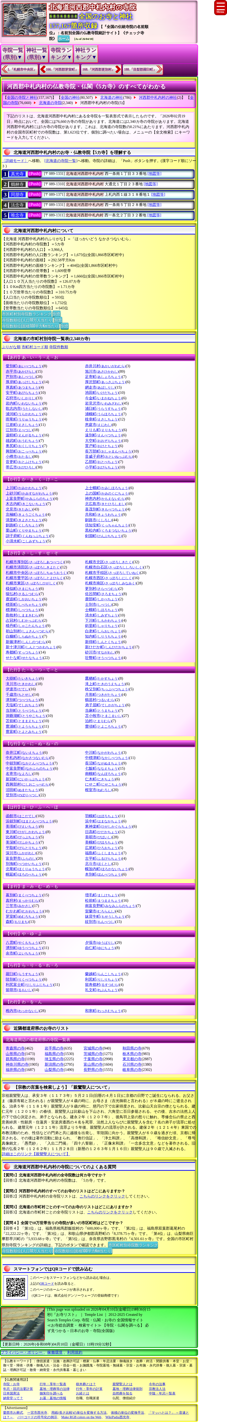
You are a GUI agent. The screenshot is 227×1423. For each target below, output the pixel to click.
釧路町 (22, 525)
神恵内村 (105, 499)
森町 (17, 922)
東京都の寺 (132, 1059)
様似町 (22, 589)
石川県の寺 (132, 1064)
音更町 (24, 462)
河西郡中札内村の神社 (158, 98)
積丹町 (26, 626)
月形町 (103, 694)
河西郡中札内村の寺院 (99, 103)
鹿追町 (24, 599)
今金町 (103, 398)
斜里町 (101, 626)
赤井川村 (105, 366)
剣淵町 (103, 536)
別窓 (56, 313)
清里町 (24, 520)
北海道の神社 (111, 98)
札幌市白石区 (114, 567)
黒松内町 (108, 530)
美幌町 (101, 842)
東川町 (26, 832)
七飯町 (101, 768)
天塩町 (22, 705)
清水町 (101, 615)
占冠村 (24, 620)
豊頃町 (103, 726)
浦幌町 (103, 414)
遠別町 (103, 435)
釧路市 (98, 520)
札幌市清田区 (33, 567)
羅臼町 (22, 974)
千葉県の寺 (93, 1059)
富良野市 (21, 858)
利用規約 (74, 1352)
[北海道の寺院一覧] (60, 161)
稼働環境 (54, 1352)
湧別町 (24, 948)
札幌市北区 (109, 562)
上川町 (24, 488)
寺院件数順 (58, 347)
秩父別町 (107, 689)
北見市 (19, 509)
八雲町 (22, 943)
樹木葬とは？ (86, 1384)
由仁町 (100, 948)
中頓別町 (29, 763)
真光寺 (17, 174)
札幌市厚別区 (35, 562)
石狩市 (21, 398)
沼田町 (22, 790)
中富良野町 (29, 768)
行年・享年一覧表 (53, 1384)
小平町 (101, 467)
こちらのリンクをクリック (102, 1196)
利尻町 (101, 979)
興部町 (24, 451)
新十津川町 (31, 647)
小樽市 (19, 456)
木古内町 (26, 504)
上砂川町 (29, 493)
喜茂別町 (105, 509)
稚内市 (22, 1011)
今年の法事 (157, 1384)
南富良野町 (110, 906)
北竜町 (26, 869)
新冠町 (26, 779)
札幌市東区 (31, 583)
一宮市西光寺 (37, 1412)
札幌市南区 (110, 583)
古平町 (103, 858)
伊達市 (17, 689)
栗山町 (24, 530)
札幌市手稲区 (112, 573)
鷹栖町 (101, 678)
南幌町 (103, 774)
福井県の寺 (15, 1070)
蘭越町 (103, 974)
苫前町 (24, 721)
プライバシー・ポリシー (22, 1352)
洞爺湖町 (26, 716)
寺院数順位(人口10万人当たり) (27, 320)
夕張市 (100, 943)
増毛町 (101, 895)
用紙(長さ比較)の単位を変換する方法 (79, 1412)
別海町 (24, 864)
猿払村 (22, 594)
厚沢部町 (105, 382)
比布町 (22, 837)
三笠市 (19, 906)
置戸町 (101, 446)
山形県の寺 (15, 1054)
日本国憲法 (11, 1393)
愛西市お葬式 (13, 1412)
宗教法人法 (157, 1389)
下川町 (103, 620)
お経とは (82, 1393)
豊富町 (24, 732)
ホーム (63, 38)
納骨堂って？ (13, 1398)
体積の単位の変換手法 (127, 1412)
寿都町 (22, 652)
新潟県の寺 (54, 1064)
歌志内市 (24, 408)
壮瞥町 (103, 658)
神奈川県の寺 (17, 1064)
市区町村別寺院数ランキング (26, 313)
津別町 (22, 700)
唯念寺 (17, 215)
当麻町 (101, 710)
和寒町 (103, 1011)
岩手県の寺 (54, 1048)
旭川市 (101, 371)
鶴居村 (100, 700)
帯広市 (21, 467)
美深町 (22, 842)
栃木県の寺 (132, 1054)
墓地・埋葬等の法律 (55, 1389)
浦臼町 (103, 408)
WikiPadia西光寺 (117, 1417)
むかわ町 (24, 911)
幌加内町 (107, 869)
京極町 (26, 514)
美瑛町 (22, 826)
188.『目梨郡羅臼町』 (140, 69)
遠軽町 (24, 435)
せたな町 (24, 658)
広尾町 (101, 848)
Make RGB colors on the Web (81, 1417)
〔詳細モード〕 (15, 161)
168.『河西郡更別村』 (98, 69)
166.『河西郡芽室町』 (62, 69)
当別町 (24, 710)
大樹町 (22, 678)
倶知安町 (107, 525)
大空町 (103, 441)
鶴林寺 (17, 184)
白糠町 (24, 636)
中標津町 (107, 758)
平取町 (24, 848)
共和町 (103, 514)
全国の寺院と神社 (22, 98)
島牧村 (22, 615)
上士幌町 (107, 488)
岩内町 (24, 403)
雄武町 (22, 441)
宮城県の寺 (93, 1048)
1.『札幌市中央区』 (22, 69)
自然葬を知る (122, 1393)
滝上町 (105, 684)
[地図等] (154, 174)
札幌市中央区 (36, 573)
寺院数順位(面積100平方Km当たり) (30, 326)
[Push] (34, 173)
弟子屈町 (105, 705)
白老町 (103, 631)
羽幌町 (101, 816)
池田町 (101, 393)
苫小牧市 (103, 716)
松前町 (103, 900)
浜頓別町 (29, 821)
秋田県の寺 (132, 1048)
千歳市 (19, 694)
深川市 (21, 853)
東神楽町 (108, 826)
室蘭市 (100, 911)
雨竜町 (24, 419)
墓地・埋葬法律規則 (127, 1389)
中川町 (103, 752)
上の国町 (107, 493)
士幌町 (101, 610)
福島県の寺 (54, 1054)
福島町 (103, 853)
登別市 (22, 795)
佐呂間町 (103, 594)
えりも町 (103, 430)
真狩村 (22, 900)
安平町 (22, 393)
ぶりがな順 (11, 347)
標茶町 (24, 604)
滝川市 (21, 684)
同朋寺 (17, 194)
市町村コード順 (35, 347)
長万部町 (108, 451)
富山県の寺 (93, 1064)
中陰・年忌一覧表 (162, 1393)
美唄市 (98, 837)
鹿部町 (101, 599)
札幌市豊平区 (35, 578)
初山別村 (28, 631)
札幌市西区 (109, 578)
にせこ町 (103, 784)
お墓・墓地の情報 (53, 1398)
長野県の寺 (93, 1070)
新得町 (103, 642)
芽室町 (22, 916)
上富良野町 (29, 499)
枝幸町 (101, 419)
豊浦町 (24, 726)
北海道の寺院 (50, 103)
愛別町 (24, 366)
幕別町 (24, 895)
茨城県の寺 (93, 1054)
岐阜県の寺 (132, 1070)
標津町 (22, 610)
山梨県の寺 (54, 1070)
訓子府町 (28, 536)
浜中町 (103, 821)
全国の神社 (70, 98)
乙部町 (101, 462)
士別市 (98, 604)
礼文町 (101, 990)
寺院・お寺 (11, 1384)
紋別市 (100, 922)
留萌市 (19, 990)
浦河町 (24, 414)
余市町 (22, 953)
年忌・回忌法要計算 (18, 1389)
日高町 (101, 832)
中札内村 (28, 758)
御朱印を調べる (51, 1393)
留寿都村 (102, 985)
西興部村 (28, 784)
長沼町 (103, 763)
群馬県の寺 (15, 1059)
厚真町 (22, 387)
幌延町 (24, 874)
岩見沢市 (103, 403)
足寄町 (103, 377)
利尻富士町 (29, 985)
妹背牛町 (105, 916)
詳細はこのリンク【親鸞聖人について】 (36, 1154)
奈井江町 (24, 752)
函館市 (21, 816)
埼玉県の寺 (54, 1059)
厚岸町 (24, 382)
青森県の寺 (15, 1048)
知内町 (103, 636)
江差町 (22, 425)
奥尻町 (24, 446)
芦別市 (21, 377)
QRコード (47, 1283)
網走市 (100, 387)
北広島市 (105, 504)
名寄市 (19, 774)
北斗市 (98, 864)
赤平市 (21, 371)
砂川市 (100, 652)
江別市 (19, 430)
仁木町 (100, 779)
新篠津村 (26, 642)
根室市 (98, 790)
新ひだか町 (109, 647)
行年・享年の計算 (89, 1389)
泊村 (98, 721)
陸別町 (24, 979)
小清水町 (26, 541)
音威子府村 (109, 456)
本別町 (103, 874)
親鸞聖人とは (122, 1384)
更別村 (101, 589)
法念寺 (17, 205)
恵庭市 (98, 425)
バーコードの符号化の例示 (37, 1417)
